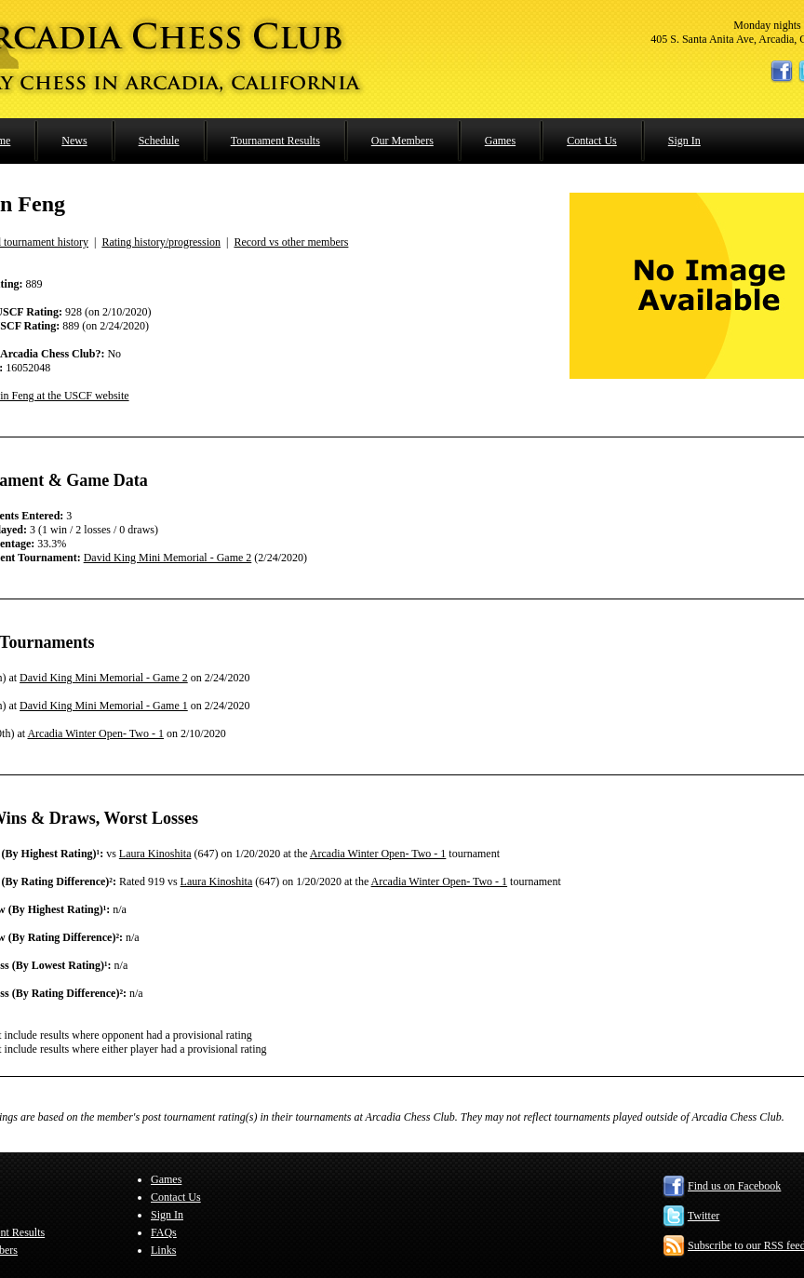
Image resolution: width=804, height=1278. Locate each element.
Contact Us (592, 140)
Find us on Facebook (734, 1185)
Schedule (159, 140)
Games (500, 140)
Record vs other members (291, 242)
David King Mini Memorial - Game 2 (168, 557)
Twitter (703, 1215)
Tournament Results (275, 140)
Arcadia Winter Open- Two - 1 (95, 733)
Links (163, 1250)
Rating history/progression (161, 242)
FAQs (164, 1232)
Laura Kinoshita (155, 853)
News (74, 140)
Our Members (402, 140)
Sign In (684, 140)
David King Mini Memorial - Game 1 (104, 705)
